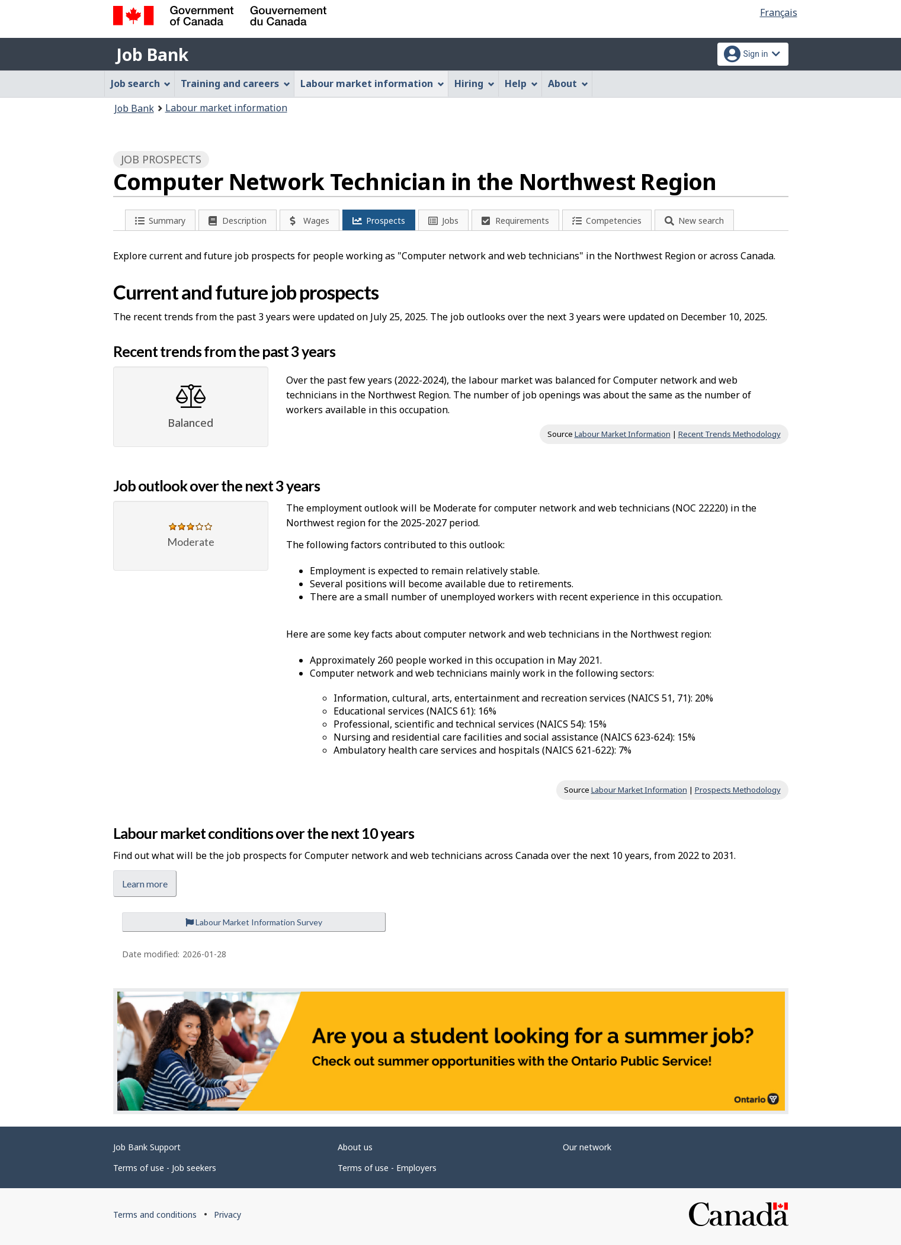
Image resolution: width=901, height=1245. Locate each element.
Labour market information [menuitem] (372, 83)
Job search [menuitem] (141, 83)
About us (355, 1147)
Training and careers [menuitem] (235, 83)
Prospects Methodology (738, 789)
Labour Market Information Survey (253, 922)
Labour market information (226, 107)
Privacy (227, 1214)
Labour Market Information (623, 434)
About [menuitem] (568, 83)
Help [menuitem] (521, 83)
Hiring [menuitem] (474, 83)
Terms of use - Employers (387, 1167)
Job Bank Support (147, 1147)
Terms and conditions (155, 1214)
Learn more (145, 883)
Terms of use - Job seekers (164, 1167)
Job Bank (152, 54)
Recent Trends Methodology (729, 434)
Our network (587, 1147)
